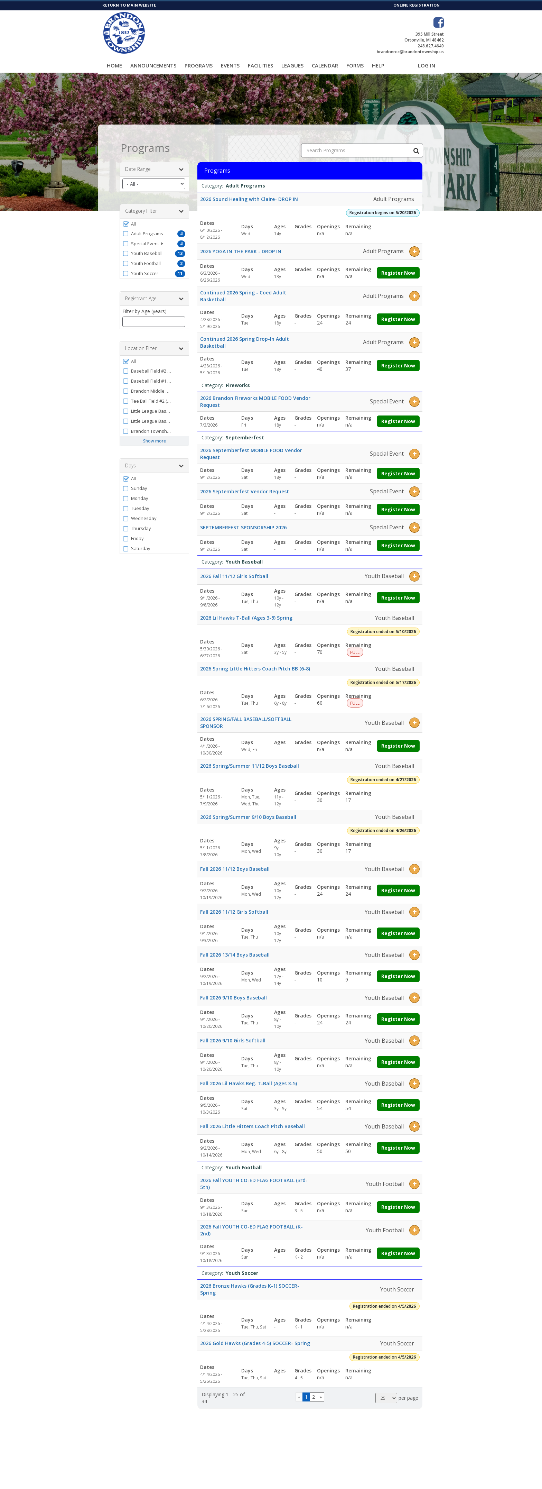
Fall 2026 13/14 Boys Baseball (235, 949)
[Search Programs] (416, 145)
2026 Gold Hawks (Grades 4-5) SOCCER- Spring (255, 1337)
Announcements (153, 65)
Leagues (292, 65)
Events (230, 65)
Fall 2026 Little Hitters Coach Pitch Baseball (252, 1120)
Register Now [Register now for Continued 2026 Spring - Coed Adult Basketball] (398, 313)
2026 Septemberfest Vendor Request (244, 485)
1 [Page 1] (306, 1391)
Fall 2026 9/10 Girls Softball (232, 1034)
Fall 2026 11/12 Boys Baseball (235, 863)
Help (378, 65)
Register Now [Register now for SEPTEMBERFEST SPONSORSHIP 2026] (398, 539)
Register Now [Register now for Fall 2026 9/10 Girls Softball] (398, 1056)
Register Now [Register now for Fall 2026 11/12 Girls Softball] (398, 927)
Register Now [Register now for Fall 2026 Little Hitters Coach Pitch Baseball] (398, 1142)
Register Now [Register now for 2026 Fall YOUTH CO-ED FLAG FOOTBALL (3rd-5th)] (398, 1201)
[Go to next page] (320, 1391)
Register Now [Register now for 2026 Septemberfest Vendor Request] (398, 503)
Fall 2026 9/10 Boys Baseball (233, 991)
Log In (426, 65)
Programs (199, 65)
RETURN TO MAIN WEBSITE (129, 5)
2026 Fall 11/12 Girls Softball (234, 570)
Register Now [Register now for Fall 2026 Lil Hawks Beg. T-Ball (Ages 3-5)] (398, 1099)
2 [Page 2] (313, 1391)
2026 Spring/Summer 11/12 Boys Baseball (249, 760)
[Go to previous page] (299, 1391)
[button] (154, 218)
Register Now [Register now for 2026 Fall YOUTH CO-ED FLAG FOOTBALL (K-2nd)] (398, 1247)
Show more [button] (154, 435)
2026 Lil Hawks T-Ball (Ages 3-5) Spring (246, 612)
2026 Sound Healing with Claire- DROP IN (249, 193)
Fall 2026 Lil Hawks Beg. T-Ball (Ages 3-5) (248, 1077)
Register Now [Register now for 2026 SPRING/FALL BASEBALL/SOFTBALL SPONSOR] (398, 740)
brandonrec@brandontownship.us (410, 52)
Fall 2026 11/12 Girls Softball (234, 906)
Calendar (325, 65)
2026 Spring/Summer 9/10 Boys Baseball (248, 810)
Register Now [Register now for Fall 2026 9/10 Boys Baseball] (398, 1013)
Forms (355, 65)
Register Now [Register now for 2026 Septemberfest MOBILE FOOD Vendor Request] (398, 467)
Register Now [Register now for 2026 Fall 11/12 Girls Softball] (398, 591)
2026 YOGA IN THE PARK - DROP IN (240, 245)
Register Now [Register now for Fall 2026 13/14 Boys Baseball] (398, 970)
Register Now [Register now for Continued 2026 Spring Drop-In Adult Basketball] (398, 359)
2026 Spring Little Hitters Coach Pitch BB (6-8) (255, 662)
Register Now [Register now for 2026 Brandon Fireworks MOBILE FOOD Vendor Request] (398, 415)
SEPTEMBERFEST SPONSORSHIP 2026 (243, 521)
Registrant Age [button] (154, 293)
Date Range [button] (154, 163)
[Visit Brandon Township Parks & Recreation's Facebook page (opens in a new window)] (438, 22)
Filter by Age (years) (144, 305)
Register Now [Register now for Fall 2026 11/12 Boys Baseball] (398, 884)
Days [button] (154, 460)
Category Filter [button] (154, 205)
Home (114, 65)
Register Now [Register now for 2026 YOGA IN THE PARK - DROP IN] (398, 266)
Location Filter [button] (154, 342)
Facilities (260, 65)
